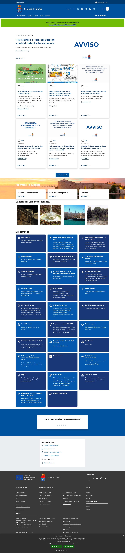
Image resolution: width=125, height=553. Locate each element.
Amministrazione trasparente (71, 518)
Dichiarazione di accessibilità (70, 533)
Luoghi (88, 506)
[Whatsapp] (93, 9)
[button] (62, 550)
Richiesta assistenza (44, 527)
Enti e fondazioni (20, 501)
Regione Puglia (20, 2)
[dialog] (62, 543)
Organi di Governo (20, 492)
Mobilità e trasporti (44, 504)
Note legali (66, 530)
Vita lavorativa (43, 498)
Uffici (17, 498)
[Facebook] (73, 9)
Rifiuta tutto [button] (69, 546)
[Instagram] (85, 9)
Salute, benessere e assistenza (71, 501)
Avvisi (20, 35)
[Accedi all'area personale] (101, 2)
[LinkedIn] (89, 9)
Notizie (21, 86)
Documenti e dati (20, 510)
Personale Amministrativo (23, 507)
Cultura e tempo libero (45, 495)
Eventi (88, 509)
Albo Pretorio (66, 521)
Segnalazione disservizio (45, 521)
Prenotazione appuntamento (47, 518)
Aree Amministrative (21, 495)
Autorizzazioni (67, 504)
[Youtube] (81, 9)
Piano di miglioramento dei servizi (72, 524)
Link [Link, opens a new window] (78, 543)
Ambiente (65, 498)
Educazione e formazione (69, 492)
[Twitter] (77, 9)
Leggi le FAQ (42, 524)
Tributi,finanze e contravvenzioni (72, 495)
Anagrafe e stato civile (45, 492)
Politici (17, 504)
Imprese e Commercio (45, 501)
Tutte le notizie (62, 175)
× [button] (123, 535)
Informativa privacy (68, 527)
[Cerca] (107, 9)
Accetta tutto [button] (56, 546)
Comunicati (89, 495)
